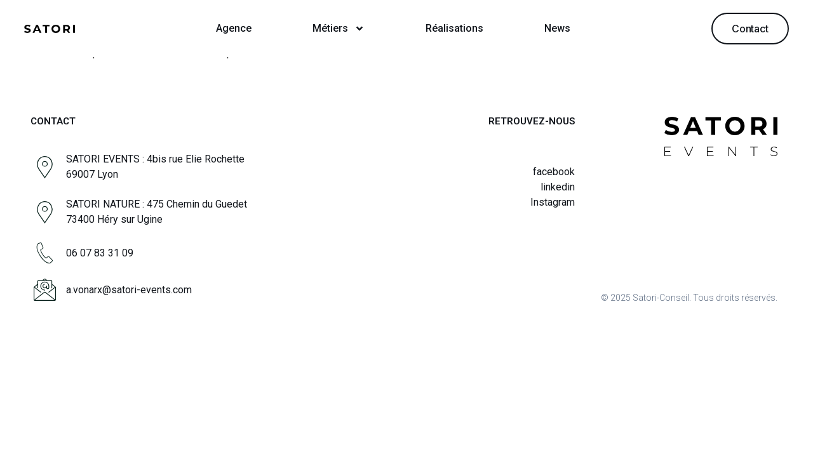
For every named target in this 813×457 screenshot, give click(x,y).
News (557, 28)
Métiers (338, 28)
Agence (234, 28)
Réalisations (454, 28)
